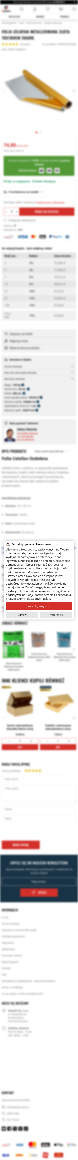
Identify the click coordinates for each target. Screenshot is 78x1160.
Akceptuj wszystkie (39, 606)
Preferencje (56, 614)
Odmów (21, 614)
